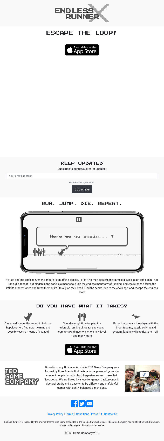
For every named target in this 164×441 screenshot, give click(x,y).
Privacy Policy (54, 414)
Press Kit (96, 414)
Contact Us (111, 414)
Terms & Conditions (77, 414)
